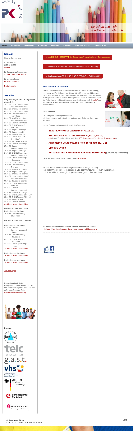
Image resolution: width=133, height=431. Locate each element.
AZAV (96, 100)
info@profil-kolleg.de (12, 81)
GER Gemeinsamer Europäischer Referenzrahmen (97, 138)
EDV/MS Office (57, 147)
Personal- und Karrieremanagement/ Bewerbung (77, 152)
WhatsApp (8, 67)
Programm (82, 158)
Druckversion (12, 420)
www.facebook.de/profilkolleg (15, 292)
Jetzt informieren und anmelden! (16, 204)
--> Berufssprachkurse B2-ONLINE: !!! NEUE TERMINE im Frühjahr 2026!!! (73, 76)
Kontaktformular (10, 86)
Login (125, 419)
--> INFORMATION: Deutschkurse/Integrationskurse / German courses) (71, 67)
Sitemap (21, 420)
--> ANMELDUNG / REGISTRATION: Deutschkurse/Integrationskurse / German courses (77, 57)
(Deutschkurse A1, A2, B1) (82, 131)
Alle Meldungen (10, 271)
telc (50, 138)
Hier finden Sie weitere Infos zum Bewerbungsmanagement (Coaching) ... (70, 229)
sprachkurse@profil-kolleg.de (15, 74)
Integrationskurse (58, 130)
